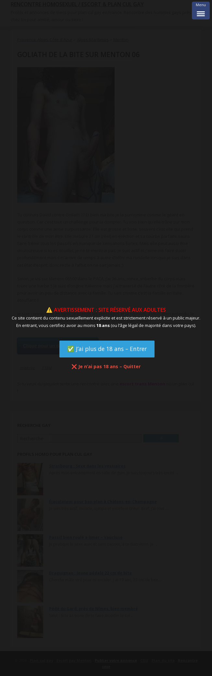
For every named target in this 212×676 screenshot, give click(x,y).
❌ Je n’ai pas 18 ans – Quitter (106, 366)
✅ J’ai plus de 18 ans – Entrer (107, 349)
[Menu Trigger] (201, 10)
